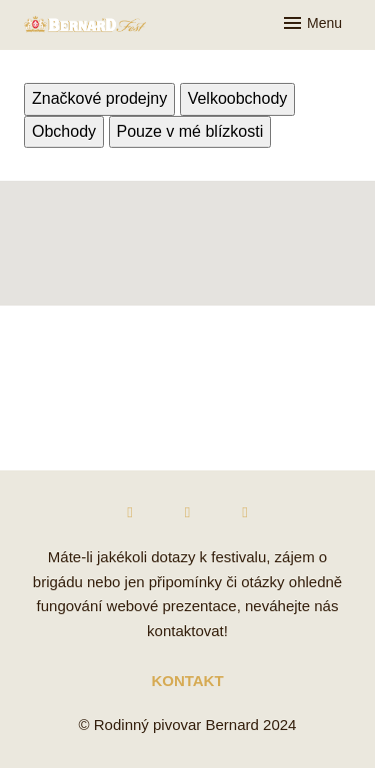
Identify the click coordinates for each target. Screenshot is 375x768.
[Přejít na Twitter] (245, 512)
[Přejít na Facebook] (130, 512)
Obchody (64, 131)
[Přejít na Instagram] (188, 512)
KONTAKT (187, 680)
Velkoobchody (238, 98)
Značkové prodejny (99, 98)
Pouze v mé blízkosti (190, 131)
